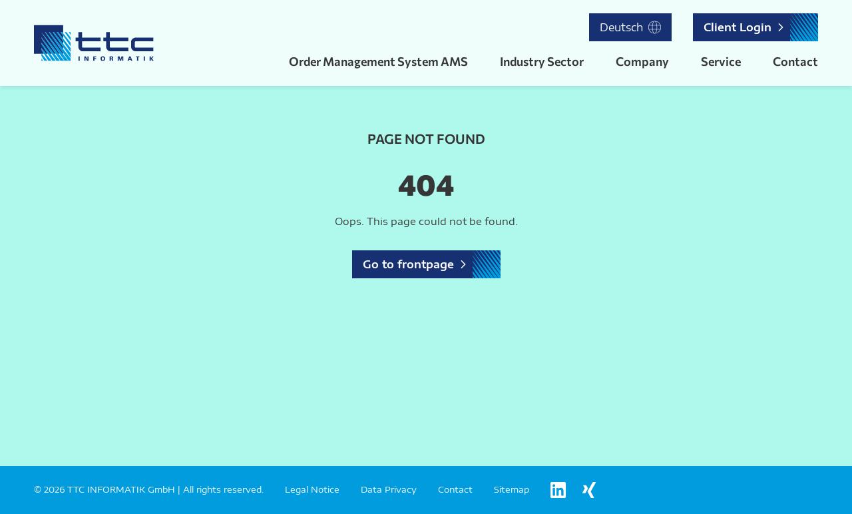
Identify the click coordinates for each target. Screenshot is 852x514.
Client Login (737, 27)
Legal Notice (312, 489)
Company (642, 61)
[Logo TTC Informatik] (94, 43)
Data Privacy (389, 489)
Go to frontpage (408, 264)
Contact (795, 61)
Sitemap (511, 489)
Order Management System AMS (378, 61)
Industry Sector (542, 61)
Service (721, 61)
